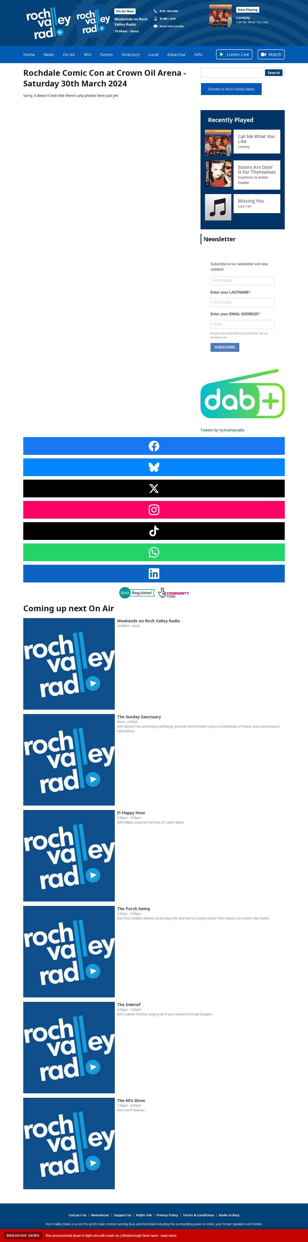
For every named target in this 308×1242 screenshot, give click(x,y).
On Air (69, 54)
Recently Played (230, 120)
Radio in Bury (229, 1215)
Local (153, 54)
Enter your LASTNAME (230, 292)
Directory (131, 54)
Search (274, 72)
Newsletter (100, 1215)
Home (29, 54)
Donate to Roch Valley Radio (231, 89)
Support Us (122, 1215)
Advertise (176, 54)
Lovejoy (243, 17)
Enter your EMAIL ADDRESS (234, 314)
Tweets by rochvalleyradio (222, 430)
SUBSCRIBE (224, 347)
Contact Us (77, 1215)
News (49, 54)
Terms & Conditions (198, 1215)
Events (106, 54)
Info (198, 54)
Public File (144, 1215)
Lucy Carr (244, 206)
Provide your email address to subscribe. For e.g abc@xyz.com (239, 335)
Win (87, 54)
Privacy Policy (167, 1215)
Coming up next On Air (68, 608)
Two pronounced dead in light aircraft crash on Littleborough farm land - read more (111, 1235)
